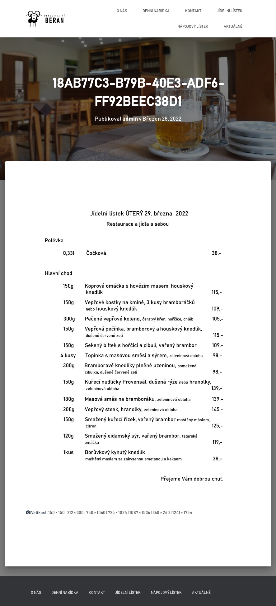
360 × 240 (161, 513)
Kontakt (193, 11)
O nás (122, 11)
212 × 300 (75, 513)
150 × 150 (56, 513)
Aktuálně (233, 26)
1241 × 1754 (182, 513)
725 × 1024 (117, 513)
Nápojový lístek (192, 26)
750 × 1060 (95, 513)
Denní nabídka (156, 11)
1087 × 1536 (139, 513)
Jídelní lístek (229, 11)
